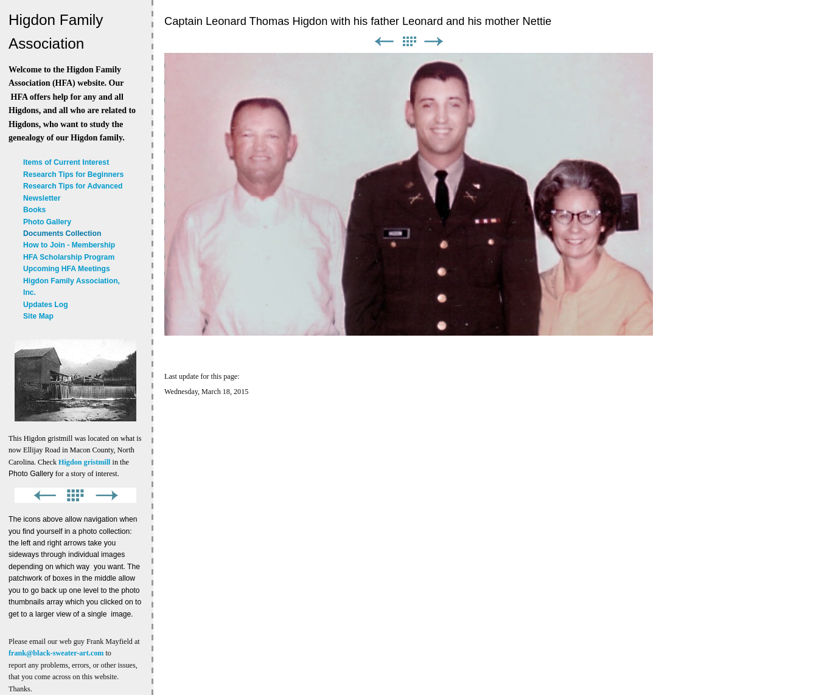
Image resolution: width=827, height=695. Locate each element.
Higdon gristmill (84, 462)
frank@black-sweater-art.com (56, 653)
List (409, 41)
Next (434, 41)
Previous (384, 41)
